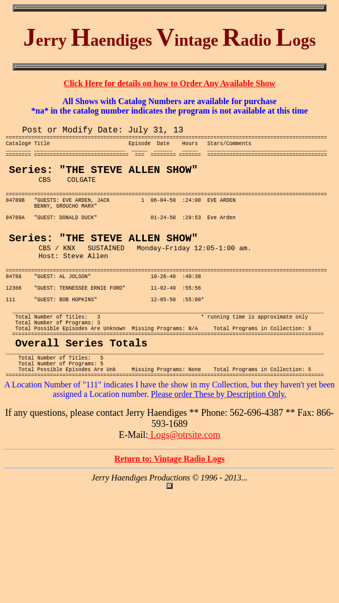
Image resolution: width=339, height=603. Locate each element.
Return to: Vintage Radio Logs (169, 520)
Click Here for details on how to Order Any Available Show (169, 83)
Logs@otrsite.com (184, 497)
